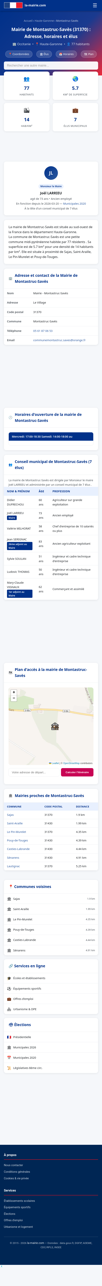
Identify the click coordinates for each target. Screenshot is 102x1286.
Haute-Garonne (44, 21)
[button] (55, 728)
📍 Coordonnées (19, 54)
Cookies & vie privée (16, 1180)
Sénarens (13, 860)
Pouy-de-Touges (17, 843)
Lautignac (13, 868)
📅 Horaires (66, 54)
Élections (9, 1216)
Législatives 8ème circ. (25, 1070)
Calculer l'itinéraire (77, 774)
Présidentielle (19, 1039)
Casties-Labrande (18, 851)
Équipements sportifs (24, 990)
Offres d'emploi (20, 1001)
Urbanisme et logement (18, 1229)
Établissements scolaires (19, 1203)
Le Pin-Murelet (16, 834)
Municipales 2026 (21, 1049)
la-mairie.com (35, 1245)
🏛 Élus (44, 54)
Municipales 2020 (74, 206)
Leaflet (54, 765)
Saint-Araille (15, 825)
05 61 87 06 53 (43, 333)
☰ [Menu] (95, 5)
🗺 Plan (88, 54)
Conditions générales (17, 1174)
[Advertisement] (51, 148)
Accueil (28, 21)
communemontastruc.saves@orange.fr (59, 342)
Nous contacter (13, 1167)
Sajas (10, 817)
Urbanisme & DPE (22, 1011)
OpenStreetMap (71, 765)
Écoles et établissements (26, 980)
